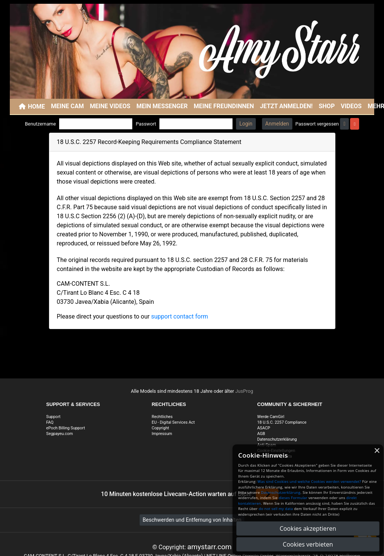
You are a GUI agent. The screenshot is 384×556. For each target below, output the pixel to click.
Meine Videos (110, 106)
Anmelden (277, 124)
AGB (261, 433)
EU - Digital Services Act (173, 422)
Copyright (160, 428)
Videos (351, 106)
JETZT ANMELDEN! (286, 106)
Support (53, 416)
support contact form (179, 316)
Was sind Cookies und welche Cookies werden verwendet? (309, 481)
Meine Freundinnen (224, 106)
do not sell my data (276, 508)
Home (36, 106)
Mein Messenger (162, 106)
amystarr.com (209, 546)
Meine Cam (67, 106)
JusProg (244, 391)
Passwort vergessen (317, 124)
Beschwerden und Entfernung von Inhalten (192, 520)
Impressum (162, 433)
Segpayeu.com (59, 433)
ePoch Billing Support (65, 428)
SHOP (327, 106)
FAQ (50, 422)
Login (245, 124)
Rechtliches (162, 416)
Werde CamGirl (271, 416)
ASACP (263, 428)
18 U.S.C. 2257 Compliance (282, 422)
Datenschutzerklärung (277, 439)
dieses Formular (292, 497)
